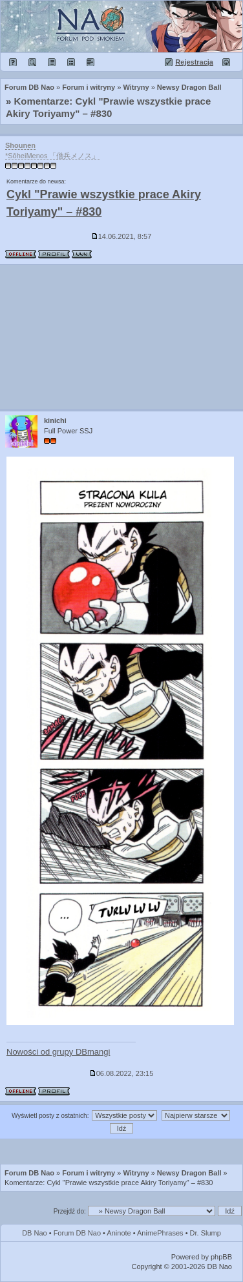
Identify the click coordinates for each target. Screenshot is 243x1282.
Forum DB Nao (29, 1173)
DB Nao (34, 1233)
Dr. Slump (205, 1233)
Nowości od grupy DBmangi (58, 1052)
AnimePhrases (160, 1233)
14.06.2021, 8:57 (122, 236)
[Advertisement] (121, 336)
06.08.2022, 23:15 (122, 1073)
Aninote (119, 1233)
